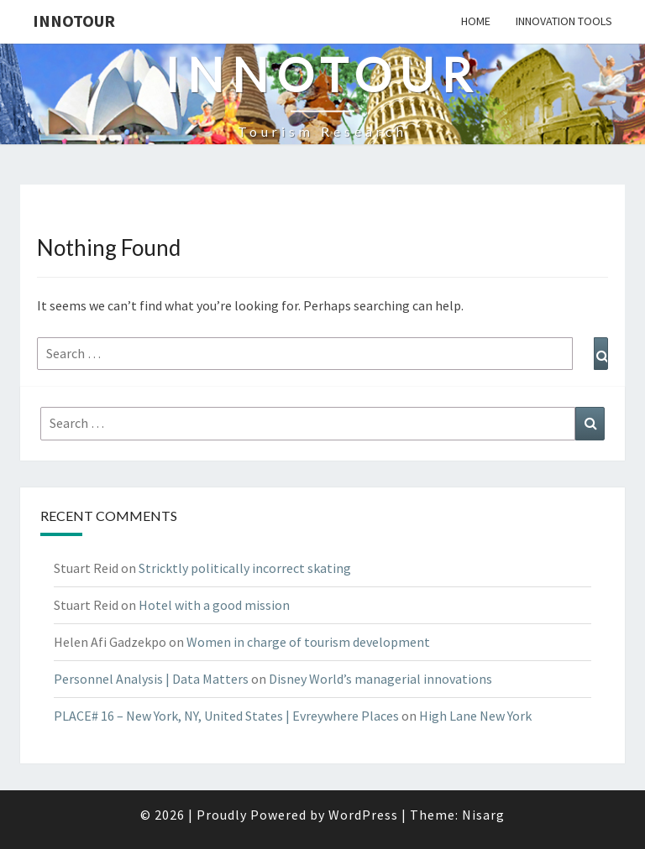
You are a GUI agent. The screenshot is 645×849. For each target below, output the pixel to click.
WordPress (363, 814)
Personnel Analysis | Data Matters (151, 678)
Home (475, 21)
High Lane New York (475, 715)
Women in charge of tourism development (308, 641)
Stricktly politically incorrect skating (245, 568)
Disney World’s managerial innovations (380, 678)
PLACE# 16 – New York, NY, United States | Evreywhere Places (226, 715)
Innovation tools (564, 21)
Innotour (74, 20)
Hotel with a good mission (214, 604)
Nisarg (483, 814)
